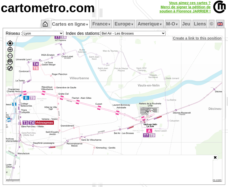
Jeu (186, 23)
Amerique (150, 23)
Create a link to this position (197, 38)
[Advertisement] (116, 169)
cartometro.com (48, 8)
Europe (124, 23)
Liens (200, 23)
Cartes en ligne (70, 24)
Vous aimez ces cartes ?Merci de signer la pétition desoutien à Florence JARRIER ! (185, 7)
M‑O (173, 23)
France (102, 23)
